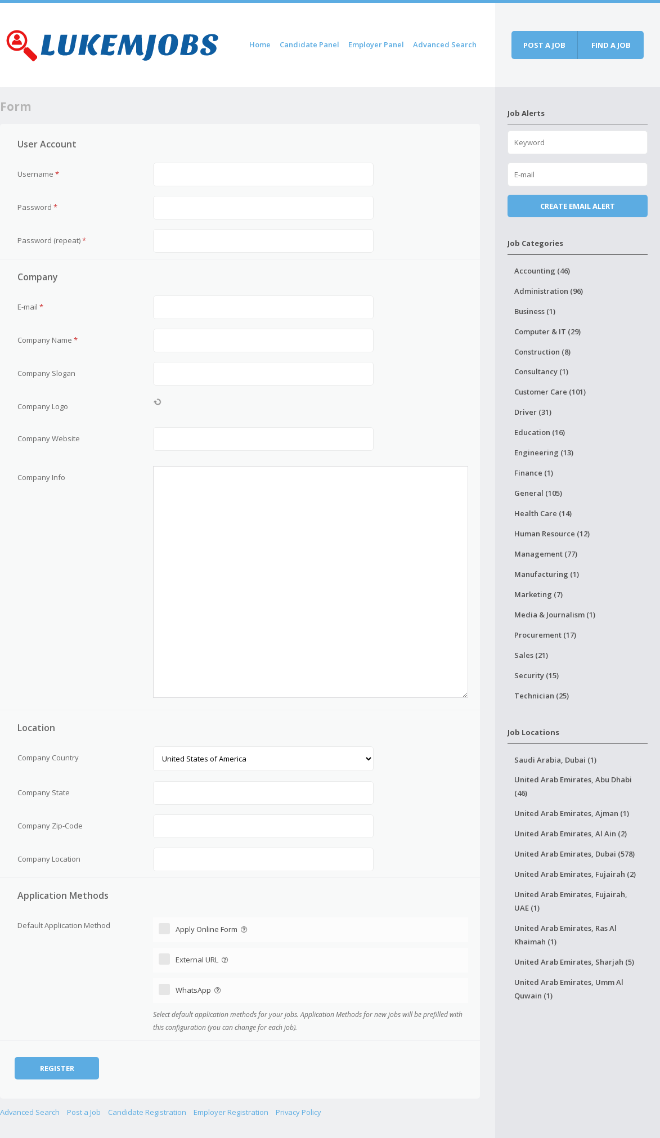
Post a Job (84, 1112)
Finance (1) (533, 473)
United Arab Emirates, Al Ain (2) (570, 833)
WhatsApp (199, 990)
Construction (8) (542, 352)
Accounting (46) (542, 271)
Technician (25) (541, 696)
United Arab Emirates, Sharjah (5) (574, 962)
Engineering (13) (543, 452)
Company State (43, 792)
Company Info (41, 477)
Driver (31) (532, 412)
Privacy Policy (298, 1112)
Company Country (48, 757)
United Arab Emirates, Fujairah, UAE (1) (570, 901)
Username (38, 174)
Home (260, 44)
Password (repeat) (51, 240)
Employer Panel (376, 44)
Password (37, 207)
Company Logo (42, 406)
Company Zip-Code (50, 826)
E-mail (30, 307)
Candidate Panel (309, 44)
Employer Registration (231, 1112)
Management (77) (545, 554)
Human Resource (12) (552, 533)
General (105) (538, 493)
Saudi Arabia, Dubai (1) (555, 760)
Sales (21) (531, 655)
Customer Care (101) (550, 392)
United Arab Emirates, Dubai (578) (574, 854)
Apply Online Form (212, 929)
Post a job (544, 45)
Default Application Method (63, 925)
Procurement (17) (545, 635)
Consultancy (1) (541, 371)
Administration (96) (548, 291)
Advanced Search (445, 44)
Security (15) (536, 675)
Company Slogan (46, 373)
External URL (203, 960)
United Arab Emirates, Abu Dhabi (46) (573, 786)
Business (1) (534, 311)
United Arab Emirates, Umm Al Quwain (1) (568, 989)
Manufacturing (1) (546, 574)
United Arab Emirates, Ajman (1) (571, 813)
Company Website (48, 438)
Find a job (611, 45)
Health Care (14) (543, 513)
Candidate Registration (147, 1112)
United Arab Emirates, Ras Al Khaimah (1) (565, 935)
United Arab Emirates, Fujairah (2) (575, 874)
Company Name (47, 340)
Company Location (48, 859)
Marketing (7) (538, 594)
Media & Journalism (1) (554, 615)
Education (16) (539, 432)
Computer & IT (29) (547, 331)
